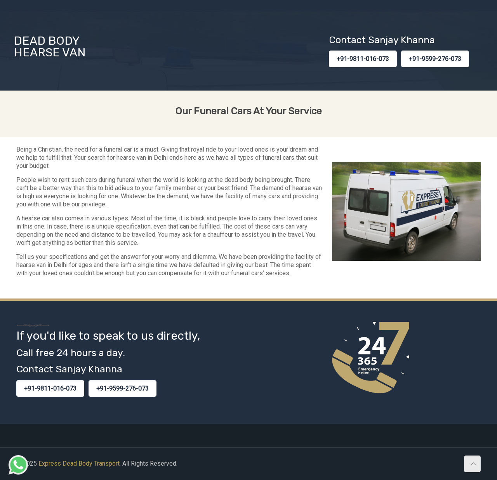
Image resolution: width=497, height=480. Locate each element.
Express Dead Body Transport (79, 463)
